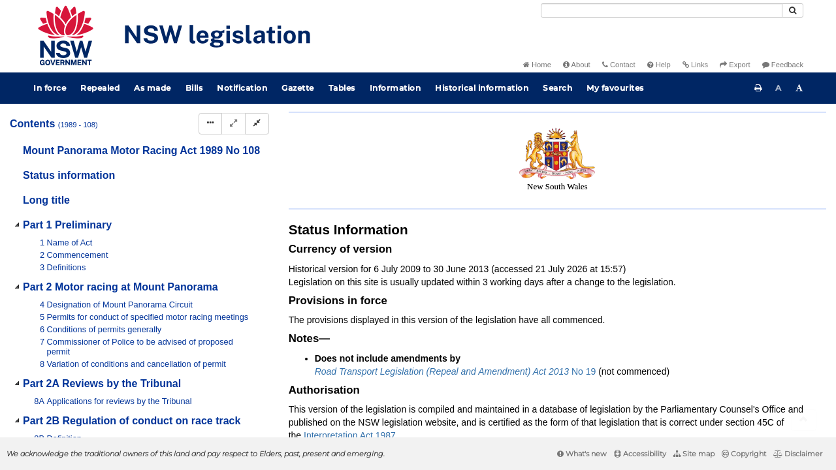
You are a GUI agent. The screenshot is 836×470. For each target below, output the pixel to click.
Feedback (782, 65)
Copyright (744, 453)
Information (395, 88)
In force (49, 88)
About (576, 65)
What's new (582, 453)
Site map (694, 453)
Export (735, 65)
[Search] (661, 10)
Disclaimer (797, 453)
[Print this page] (758, 88)
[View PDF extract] (713, 149)
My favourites (615, 88)
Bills (194, 88)
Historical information (481, 88)
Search (557, 88)
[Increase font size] (799, 88)
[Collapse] (257, 123)
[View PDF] (689, 149)
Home (537, 65)
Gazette (297, 88)
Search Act (752, 127)
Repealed (100, 88)
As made (152, 88)
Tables (342, 88)
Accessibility (640, 453)
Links (695, 65)
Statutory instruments (464, 127)
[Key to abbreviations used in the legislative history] (665, 149)
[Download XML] (738, 149)
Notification (242, 88)
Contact (618, 65)
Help (659, 65)
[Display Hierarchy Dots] (210, 123)
